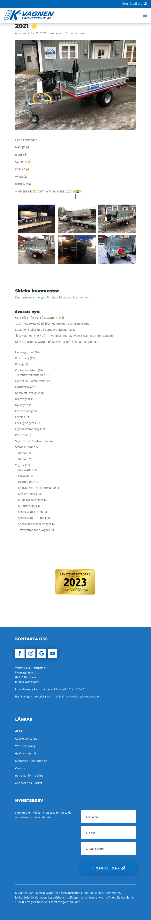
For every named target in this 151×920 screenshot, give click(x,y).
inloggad (40, 297)
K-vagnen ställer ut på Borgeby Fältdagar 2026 (45, 329)
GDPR (18, 731)
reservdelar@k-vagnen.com (82, 696)
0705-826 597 (75, 689)
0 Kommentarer (75, 33)
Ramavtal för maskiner (30, 775)
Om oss (20, 768)
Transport (55, 33)
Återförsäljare (132, 3)
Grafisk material (25, 753)
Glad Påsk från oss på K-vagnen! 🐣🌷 (39, 318)
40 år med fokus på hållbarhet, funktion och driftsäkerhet (52, 323)
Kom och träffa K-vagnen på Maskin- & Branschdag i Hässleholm (57, 342)
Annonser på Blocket (28, 783)
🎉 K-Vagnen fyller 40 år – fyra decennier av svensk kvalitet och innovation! (64, 336)
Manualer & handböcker (31, 761)
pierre (23, 33)
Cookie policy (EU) (26, 738)
